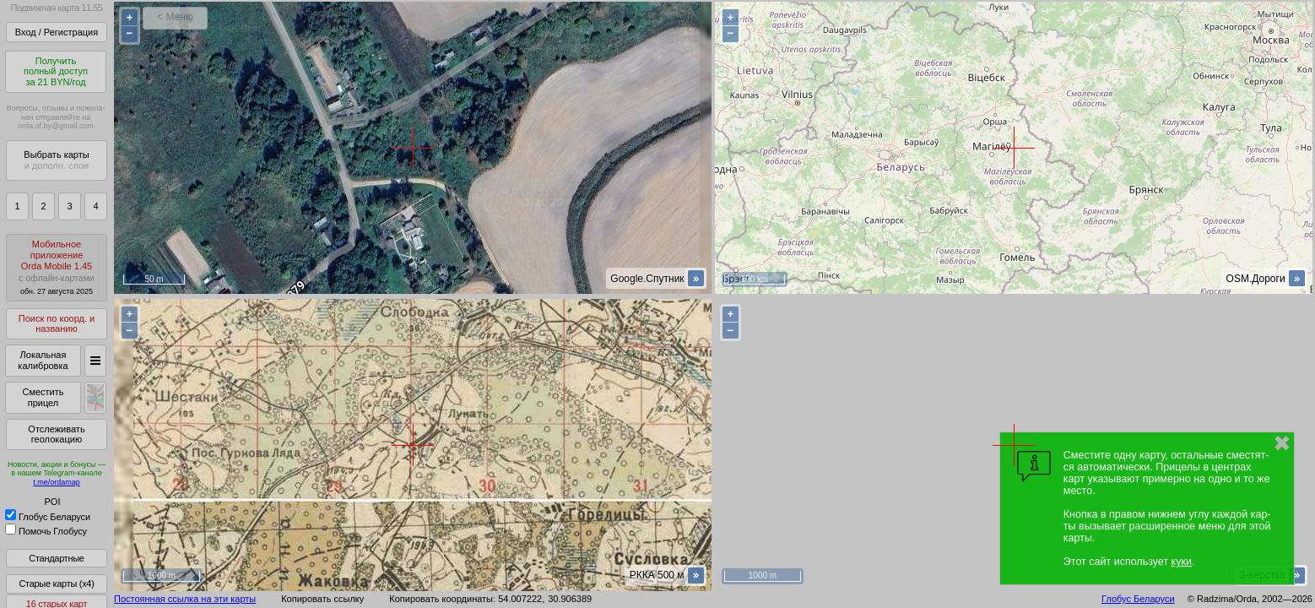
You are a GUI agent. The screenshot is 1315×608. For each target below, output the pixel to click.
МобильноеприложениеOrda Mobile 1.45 (56, 267)
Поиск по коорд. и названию (57, 323)
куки (1182, 561)
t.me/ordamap (56, 482)
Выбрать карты (56, 160)
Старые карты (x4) (56, 583)
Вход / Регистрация (56, 32)
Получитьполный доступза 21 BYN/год (56, 71)
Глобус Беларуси (47, 517)
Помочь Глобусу (46, 531)
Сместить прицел (42, 397)
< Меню (175, 17)
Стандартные (56, 558)
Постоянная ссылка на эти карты (185, 599)
